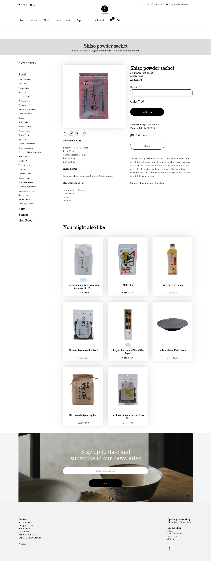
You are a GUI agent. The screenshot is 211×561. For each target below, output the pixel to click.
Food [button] (58, 20)
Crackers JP (23, 169)
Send (105, 483)
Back (147, 145)
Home (22, 20)
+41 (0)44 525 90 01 (155, 4)
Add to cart (147, 111)
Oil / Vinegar (23, 96)
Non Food (25, 220)
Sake (21, 208)
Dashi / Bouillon (25, 113)
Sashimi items (24, 199)
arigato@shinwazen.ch (180, 4)
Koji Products (24, 122)
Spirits (23, 214)
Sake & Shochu (175, 533)
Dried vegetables (25, 147)
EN (34, 5)
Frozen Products (25, 182)
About (35, 20)
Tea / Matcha (24, 165)
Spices (21, 117)
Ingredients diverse (102, 50)
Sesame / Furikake (26, 143)
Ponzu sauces (24, 100)
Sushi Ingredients (26, 203)
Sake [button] (69, 20)
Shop (75, 50)
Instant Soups (24, 156)
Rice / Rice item (25, 79)
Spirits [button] (81, 20)
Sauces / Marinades (27, 109)
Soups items (23, 195)
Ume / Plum (23, 135)
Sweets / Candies (25, 173)
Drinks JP (22, 160)
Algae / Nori (23, 139)
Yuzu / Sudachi (24, 130)
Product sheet (142, 135)
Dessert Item (24, 177)
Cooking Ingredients (27, 186)
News (47, 20)
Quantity (135, 86)
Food (85, 50)
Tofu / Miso (23, 87)
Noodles (22, 83)
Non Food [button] (97, 20)
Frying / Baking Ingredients (30, 152)
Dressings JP (23, 105)
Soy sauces (23, 92)
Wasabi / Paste (24, 126)
